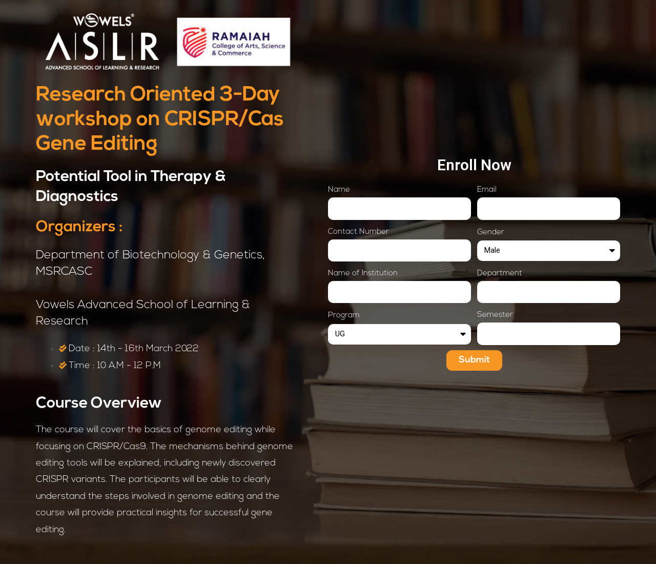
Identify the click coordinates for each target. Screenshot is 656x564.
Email (487, 190)
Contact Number (358, 232)
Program (344, 315)
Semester (495, 315)
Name (339, 190)
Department (499, 273)
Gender (490, 232)
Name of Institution (363, 273)
